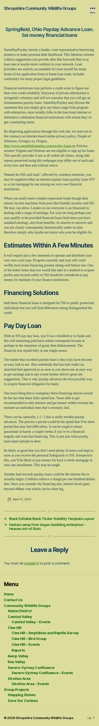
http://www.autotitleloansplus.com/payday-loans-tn (39, 146)
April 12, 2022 (22, 499)
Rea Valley (16, 662)
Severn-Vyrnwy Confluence (31, 668)
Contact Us (13, 600)
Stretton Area (19, 679)
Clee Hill (14, 628)
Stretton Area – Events (30, 684)
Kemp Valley (18, 656)
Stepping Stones (22, 695)
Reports (18, 650)
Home (9, 594)
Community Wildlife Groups (27, 606)
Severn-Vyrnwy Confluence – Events (42, 673)
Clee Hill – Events (26, 644)
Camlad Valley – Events (31, 622)
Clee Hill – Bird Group (29, 639)
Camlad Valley (20, 617)
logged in (31, 563)
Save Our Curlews (23, 701)
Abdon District (20, 611)
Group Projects (16, 690)
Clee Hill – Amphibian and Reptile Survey (45, 633)
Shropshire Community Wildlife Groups (40, 8)
